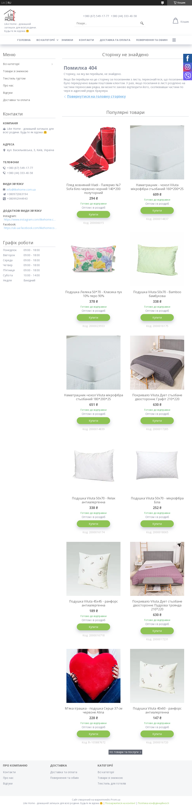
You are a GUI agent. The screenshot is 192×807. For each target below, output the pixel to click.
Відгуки (8, 93)
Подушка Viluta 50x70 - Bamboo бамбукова (157, 294)
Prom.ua (115, 799)
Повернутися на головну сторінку (96, 96)
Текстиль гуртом (14, 78)
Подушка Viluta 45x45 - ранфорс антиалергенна (93, 603)
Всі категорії (45, 40)
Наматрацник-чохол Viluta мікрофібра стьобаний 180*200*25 (93, 397)
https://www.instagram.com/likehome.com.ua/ (30, 219)
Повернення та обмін (152, 40)
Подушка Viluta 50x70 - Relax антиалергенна (93, 500)
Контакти (86, 40)
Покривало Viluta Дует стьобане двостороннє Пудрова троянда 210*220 (157, 605)
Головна (24, 40)
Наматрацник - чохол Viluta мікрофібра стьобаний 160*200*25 (157, 187)
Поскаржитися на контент (120, 803)
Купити (93, 214)
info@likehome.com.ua (21, 189)
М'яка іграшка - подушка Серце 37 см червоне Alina (93, 710)
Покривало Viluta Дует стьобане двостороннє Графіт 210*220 (157, 397)
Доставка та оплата (115, 40)
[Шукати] (142, 23)
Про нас (8, 85)
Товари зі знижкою (15, 71)
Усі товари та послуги (124, 752)
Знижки (67, 40)
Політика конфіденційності (153, 803)
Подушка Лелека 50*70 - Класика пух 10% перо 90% (93, 294)
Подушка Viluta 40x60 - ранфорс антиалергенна (157, 710)
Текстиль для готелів (112, 783)
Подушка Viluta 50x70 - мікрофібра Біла (157, 500)
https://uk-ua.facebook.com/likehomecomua (30, 228)
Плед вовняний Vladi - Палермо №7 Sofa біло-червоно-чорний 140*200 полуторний (93, 189)
